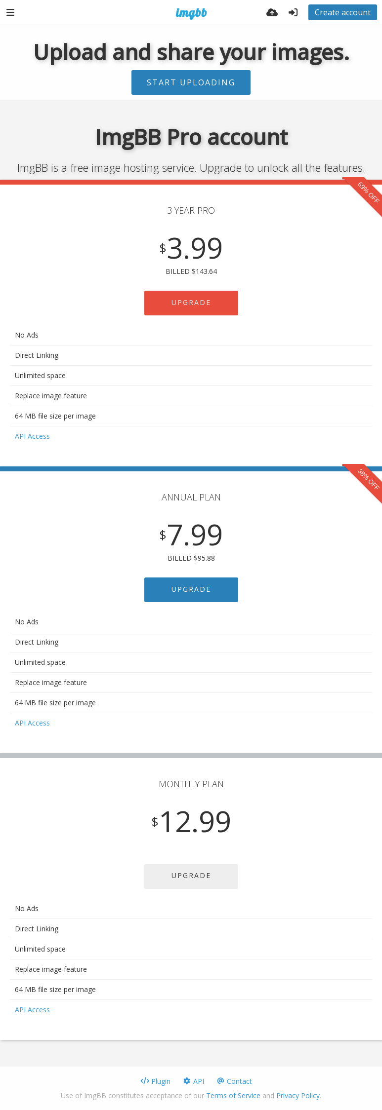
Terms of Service (233, 1095)
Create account (343, 12)
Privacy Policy (298, 1095)
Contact (234, 1081)
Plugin (155, 1081)
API (193, 1081)
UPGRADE (191, 302)
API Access (32, 436)
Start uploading (191, 82)
